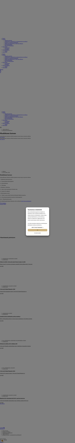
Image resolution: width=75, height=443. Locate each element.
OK (37, 230)
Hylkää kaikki (37, 233)
